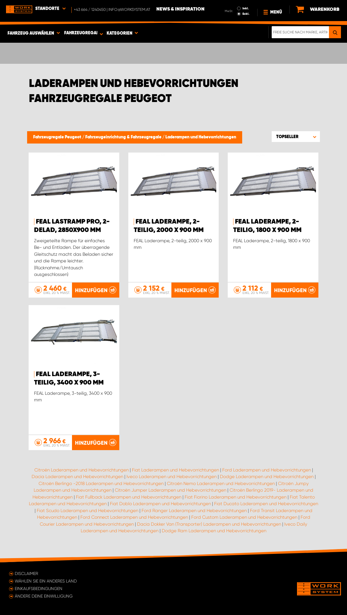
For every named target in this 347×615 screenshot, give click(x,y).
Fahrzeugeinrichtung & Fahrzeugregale (123, 137)
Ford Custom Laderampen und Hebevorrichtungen (244, 517)
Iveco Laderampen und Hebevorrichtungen (172, 476)
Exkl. (245, 13)
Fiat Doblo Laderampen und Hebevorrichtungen (160, 503)
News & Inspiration (180, 9)
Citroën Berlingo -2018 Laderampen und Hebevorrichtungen (101, 483)
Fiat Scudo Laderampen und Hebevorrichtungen (87, 510)
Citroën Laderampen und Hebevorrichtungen (81, 470)
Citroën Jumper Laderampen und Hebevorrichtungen (170, 490)
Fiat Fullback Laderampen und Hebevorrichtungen (128, 497)
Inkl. (245, 8)
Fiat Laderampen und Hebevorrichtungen (175, 470)
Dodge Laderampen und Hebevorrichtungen (267, 476)
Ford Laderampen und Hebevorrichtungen (266, 470)
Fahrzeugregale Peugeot (57, 137)
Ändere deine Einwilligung (44, 596)
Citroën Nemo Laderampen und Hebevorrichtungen (221, 483)
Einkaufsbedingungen (38, 588)
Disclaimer (26, 573)
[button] (296, 136)
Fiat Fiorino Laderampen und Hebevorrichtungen (235, 497)
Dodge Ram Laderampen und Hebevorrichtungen (214, 530)
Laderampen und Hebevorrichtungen (200, 137)
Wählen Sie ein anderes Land (46, 581)
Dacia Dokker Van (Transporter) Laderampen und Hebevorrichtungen (209, 524)
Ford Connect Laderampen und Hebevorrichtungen (134, 517)
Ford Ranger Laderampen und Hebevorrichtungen (194, 510)
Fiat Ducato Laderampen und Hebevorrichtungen (266, 503)
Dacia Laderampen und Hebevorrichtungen (77, 476)
